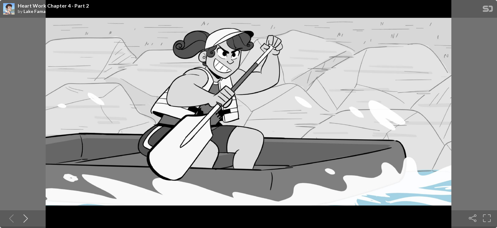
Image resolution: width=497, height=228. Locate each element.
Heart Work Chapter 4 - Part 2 (53, 5)
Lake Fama (34, 11)
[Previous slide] (10, 218)
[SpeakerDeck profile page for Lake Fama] (9, 9)
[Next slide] (24, 218)
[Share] (473, 218)
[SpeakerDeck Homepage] (488, 10)
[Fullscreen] (487, 218)
